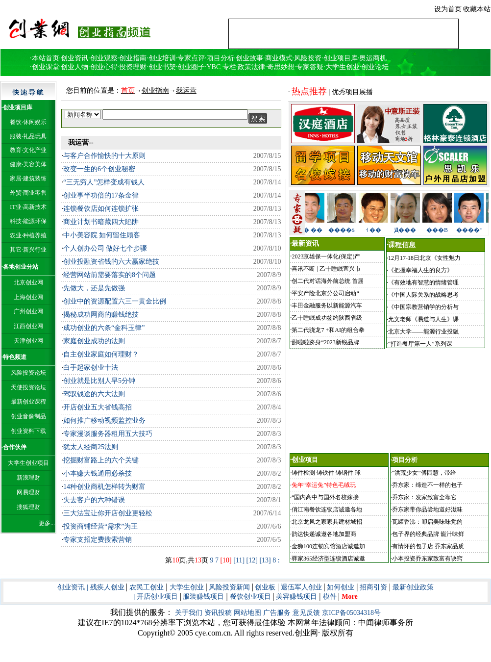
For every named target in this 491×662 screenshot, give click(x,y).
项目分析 (220, 58)
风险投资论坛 (28, 372)
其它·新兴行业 (28, 249)
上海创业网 (28, 297)
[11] (239, 560)
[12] (252, 560)
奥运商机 (373, 58)
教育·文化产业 (28, 150)
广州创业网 (28, 311)
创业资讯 (74, 58)
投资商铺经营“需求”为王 (100, 526)
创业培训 (162, 58)
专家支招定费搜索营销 (97, 539)
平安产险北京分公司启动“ (325, 293)
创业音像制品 (28, 416)
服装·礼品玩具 (28, 136)
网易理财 (28, 492)
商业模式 (279, 58)
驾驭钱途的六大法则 (95, 394)
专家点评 (191, 58)
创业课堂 (45, 67)
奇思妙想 (281, 67)
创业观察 (104, 58)
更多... (47, 523)
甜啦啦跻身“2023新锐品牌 (325, 342)
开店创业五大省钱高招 (98, 407)
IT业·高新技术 (28, 207)
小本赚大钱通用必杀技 (97, 473)
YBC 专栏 (221, 67)
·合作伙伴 (13, 447)
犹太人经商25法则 (91, 447)
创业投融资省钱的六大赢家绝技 (111, 261)
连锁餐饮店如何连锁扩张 (101, 208)
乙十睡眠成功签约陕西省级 (327, 317)
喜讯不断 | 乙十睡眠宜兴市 (326, 268)
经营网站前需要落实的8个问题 (110, 275)
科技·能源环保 (28, 221)
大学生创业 (342, 67)
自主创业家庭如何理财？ (101, 354)
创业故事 (249, 58)
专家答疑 (309, 67)
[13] (264, 560)
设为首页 (448, 9)
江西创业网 (28, 326)
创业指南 (133, 58)
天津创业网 (28, 340)
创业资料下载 (28, 431)
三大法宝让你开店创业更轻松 (107, 513)
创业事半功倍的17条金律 (101, 195)
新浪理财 (28, 477)
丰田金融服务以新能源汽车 (327, 305)
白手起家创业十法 (90, 367)
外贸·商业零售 (28, 192)
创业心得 (104, 67)
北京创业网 (28, 282)
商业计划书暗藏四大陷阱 (101, 222)
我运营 (186, 90)
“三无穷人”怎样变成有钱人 (105, 182)
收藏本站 (477, 9)
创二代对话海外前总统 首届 (328, 281)
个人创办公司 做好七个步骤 (105, 248)
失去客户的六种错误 (94, 500)
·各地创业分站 (19, 266)
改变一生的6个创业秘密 (99, 169)
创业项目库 (340, 58)
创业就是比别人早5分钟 (99, 380)
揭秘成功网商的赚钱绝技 (101, 314)
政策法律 (251, 67)
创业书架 (162, 67)
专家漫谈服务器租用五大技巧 (107, 433)
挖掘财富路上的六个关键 (102, 460)
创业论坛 (375, 67)
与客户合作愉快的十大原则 (104, 155)
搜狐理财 (28, 507)
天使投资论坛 (28, 387)
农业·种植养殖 (28, 235)
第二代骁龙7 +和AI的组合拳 (328, 330)
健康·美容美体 (28, 164)
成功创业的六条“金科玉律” (104, 327)
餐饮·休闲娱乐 (28, 122)
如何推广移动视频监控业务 (106, 420)
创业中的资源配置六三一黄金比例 (114, 301)
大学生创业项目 (28, 462)
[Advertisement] (343, 34)
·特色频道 (13, 357)
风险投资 (307, 58)
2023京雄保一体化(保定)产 (326, 256)
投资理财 (133, 67)
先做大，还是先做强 (95, 288)
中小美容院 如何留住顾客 (102, 235)
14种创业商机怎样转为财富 (104, 486)
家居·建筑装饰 (28, 178)
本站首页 (45, 58)
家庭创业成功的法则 (94, 341)
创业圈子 (191, 67)
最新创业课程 (28, 401)
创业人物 (74, 67)
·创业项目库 (16, 107)
